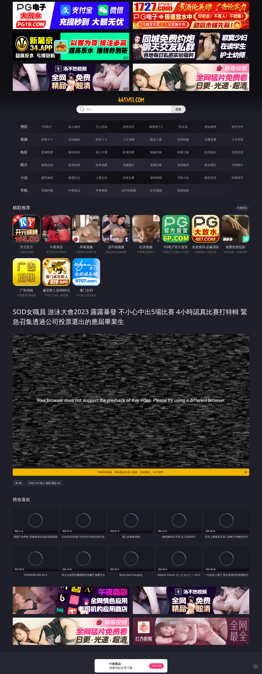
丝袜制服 (183, 139)
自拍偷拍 (74, 139)
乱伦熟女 (210, 152)
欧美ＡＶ (101, 139)
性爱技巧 (237, 178)
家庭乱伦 (74, 178)
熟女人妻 (156, 139)
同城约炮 (47, 190)
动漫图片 (128, 165)
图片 (24, 164)
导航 (24, 190)
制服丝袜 (156, 152)
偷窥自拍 (47, 165)
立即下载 (156, 666)
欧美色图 (101, 165)
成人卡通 (101, 152)
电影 (24, 152)
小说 (24, 177)
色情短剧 (183, 190)
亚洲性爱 (47, 152)
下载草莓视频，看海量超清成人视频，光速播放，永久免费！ (172, 472)
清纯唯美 (183, 165)
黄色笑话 (210, 178)
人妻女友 (101, 178)
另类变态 (237, 152)
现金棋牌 (210, 127)
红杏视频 (156, 190)
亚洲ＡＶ (47, 139)
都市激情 (47, 178)
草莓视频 (101, 190)
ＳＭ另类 (237, 139)
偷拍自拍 (74, 152)
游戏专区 (128, 127)
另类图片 (237, 165)
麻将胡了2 (155, 127)
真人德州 (74, 127)
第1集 (18, 483)
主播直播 (210, 139)
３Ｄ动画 (128, 139)
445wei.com (131, 100)
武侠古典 (128, 178)
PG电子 (47, 127)
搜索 (178, 109)
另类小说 (183, 178)
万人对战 (101, 127)
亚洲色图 (74, 165)
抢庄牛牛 (237, 127)
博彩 (24, 126)
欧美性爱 (128, 152)
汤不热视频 (128, 190)
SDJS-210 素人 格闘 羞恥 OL (45, 483)
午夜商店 (74, 190)
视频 (24, 139)
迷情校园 (156, 178)
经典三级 (183, 152)
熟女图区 (210, 165)
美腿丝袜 (156, 165)
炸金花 (183, 127)
